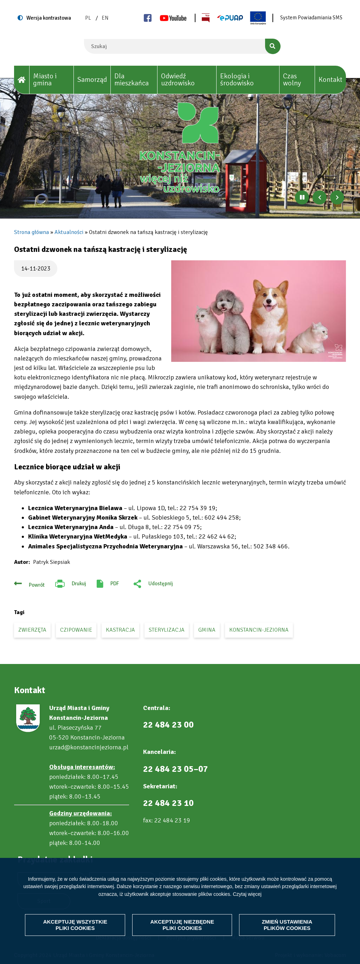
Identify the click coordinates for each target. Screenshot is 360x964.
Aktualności (68, 232)
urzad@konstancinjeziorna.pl (88, 747)
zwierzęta (32, 629)
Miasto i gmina (45, 79)
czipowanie (76, 629)
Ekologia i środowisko (237, 79)
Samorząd (92, 79)
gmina (207, 629)
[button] (258, 311)
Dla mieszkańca (131, 79)
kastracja (120, 629)
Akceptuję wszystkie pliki (75, 925)
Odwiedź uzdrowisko (178, 79)
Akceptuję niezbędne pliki (182, 925)
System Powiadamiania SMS (311, 17)
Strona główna (31, 232)
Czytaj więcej (247, 894)
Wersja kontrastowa (48, 18)
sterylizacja (167, 629)
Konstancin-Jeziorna (259, 629)
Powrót (37, 585)
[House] (22, 80)
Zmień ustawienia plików (287, 925)
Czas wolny (292, 79)
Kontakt (330, 79)
